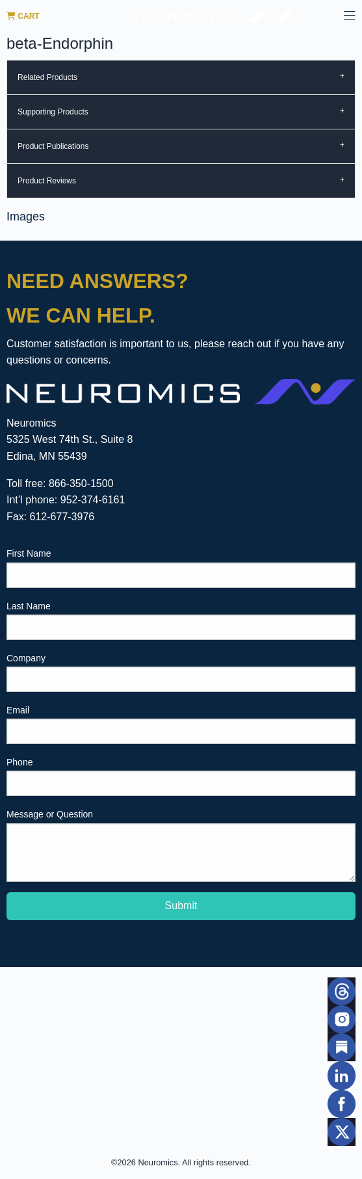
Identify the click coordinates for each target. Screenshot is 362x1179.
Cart (23, 16)
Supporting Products (53, 111)
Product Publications (53, 146)
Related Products (47, 77)
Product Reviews (47, 180)
